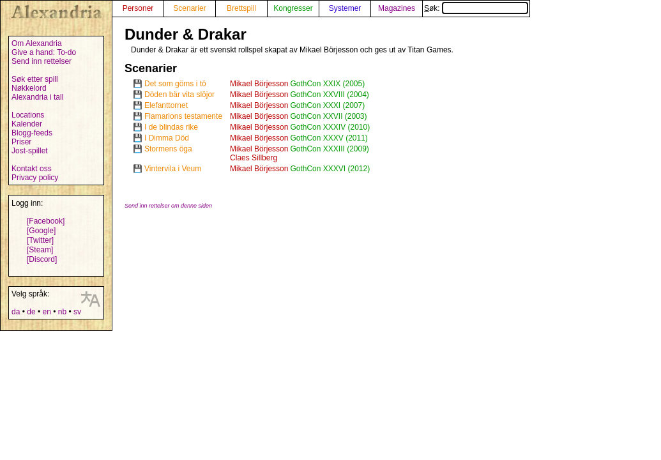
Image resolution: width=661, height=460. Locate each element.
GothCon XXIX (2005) (327, 83)
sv (77, 311)
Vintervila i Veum (172, 168)
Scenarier (189, 8)
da (15, 311)
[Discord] (42, 259)
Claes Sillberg (253, 157)
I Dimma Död (166, 138)
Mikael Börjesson (259, 83)
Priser (21, 141)
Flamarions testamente (183, 116)
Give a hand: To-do (43, 52)
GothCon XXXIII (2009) (329, 148)
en (46, 311)
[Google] (41, 230)
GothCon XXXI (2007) (327, 105)
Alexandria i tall (37, 97)
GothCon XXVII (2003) (328, 116)
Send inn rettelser (41, 61)
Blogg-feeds (31, 132)
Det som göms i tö (175, 83)
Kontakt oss (31, 168)
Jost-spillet (29, 150)
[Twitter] (40, 240)
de (31, 311)
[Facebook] (46, 221)
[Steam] (40, 249)
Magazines (396, 8)
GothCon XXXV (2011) (328, 138)
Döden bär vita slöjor (179, 94)
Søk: (476, 8)
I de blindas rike (171, 127)
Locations (27, 115)
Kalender (26, 123)
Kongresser (292, 8)
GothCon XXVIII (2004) (329, 94)
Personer (138, 8)
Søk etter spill (34, 79)
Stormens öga (168, 148)
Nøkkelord (29, 88)
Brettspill (241, 8)
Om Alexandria (36, 43)
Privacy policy (34, 177)
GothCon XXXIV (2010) (330, 127)
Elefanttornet (166, 105)
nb (62, 311)
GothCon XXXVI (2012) (330, 168)
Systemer (345, 8)
